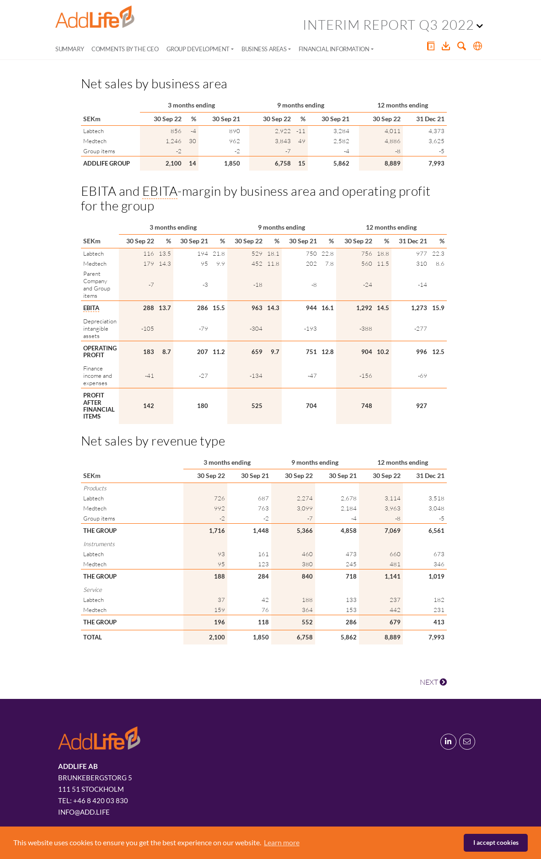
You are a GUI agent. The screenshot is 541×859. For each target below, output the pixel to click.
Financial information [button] (334, 49)
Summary (69, 49)
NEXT (433, 682)
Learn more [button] (282, 842)
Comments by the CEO (124, 49)
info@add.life (84, 812)
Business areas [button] (263, 49)
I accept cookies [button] (496, 842)
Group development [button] (198, 49)
